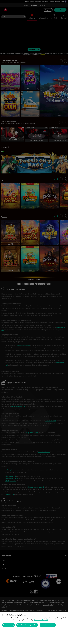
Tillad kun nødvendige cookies (27, 625)
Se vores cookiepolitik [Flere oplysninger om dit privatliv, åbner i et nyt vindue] (41, 620)
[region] (34, 620)
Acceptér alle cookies (48, 625)
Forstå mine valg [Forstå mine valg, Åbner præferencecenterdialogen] (8, 625)
